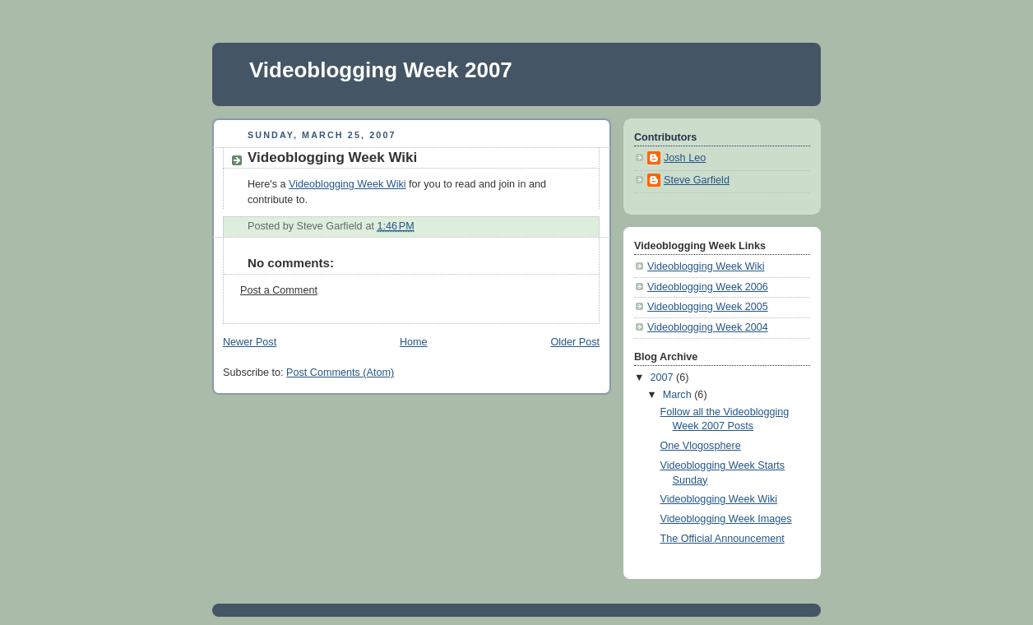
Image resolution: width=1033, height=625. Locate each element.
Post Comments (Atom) (340, 372)
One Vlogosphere (700, 445)
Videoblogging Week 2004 (707, 327)
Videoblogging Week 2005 (707, 306)
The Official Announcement (722, 538)
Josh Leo (685, 158)
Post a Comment (278, 290)
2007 (664, 377)
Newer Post (249, 342)
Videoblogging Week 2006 (707, 287)
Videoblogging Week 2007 (380, 70)
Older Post (575, 342)
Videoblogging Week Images (726, 519)
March (679, 394)
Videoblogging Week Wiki (347, 184)
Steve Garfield (697, 180)
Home (414, 342)
